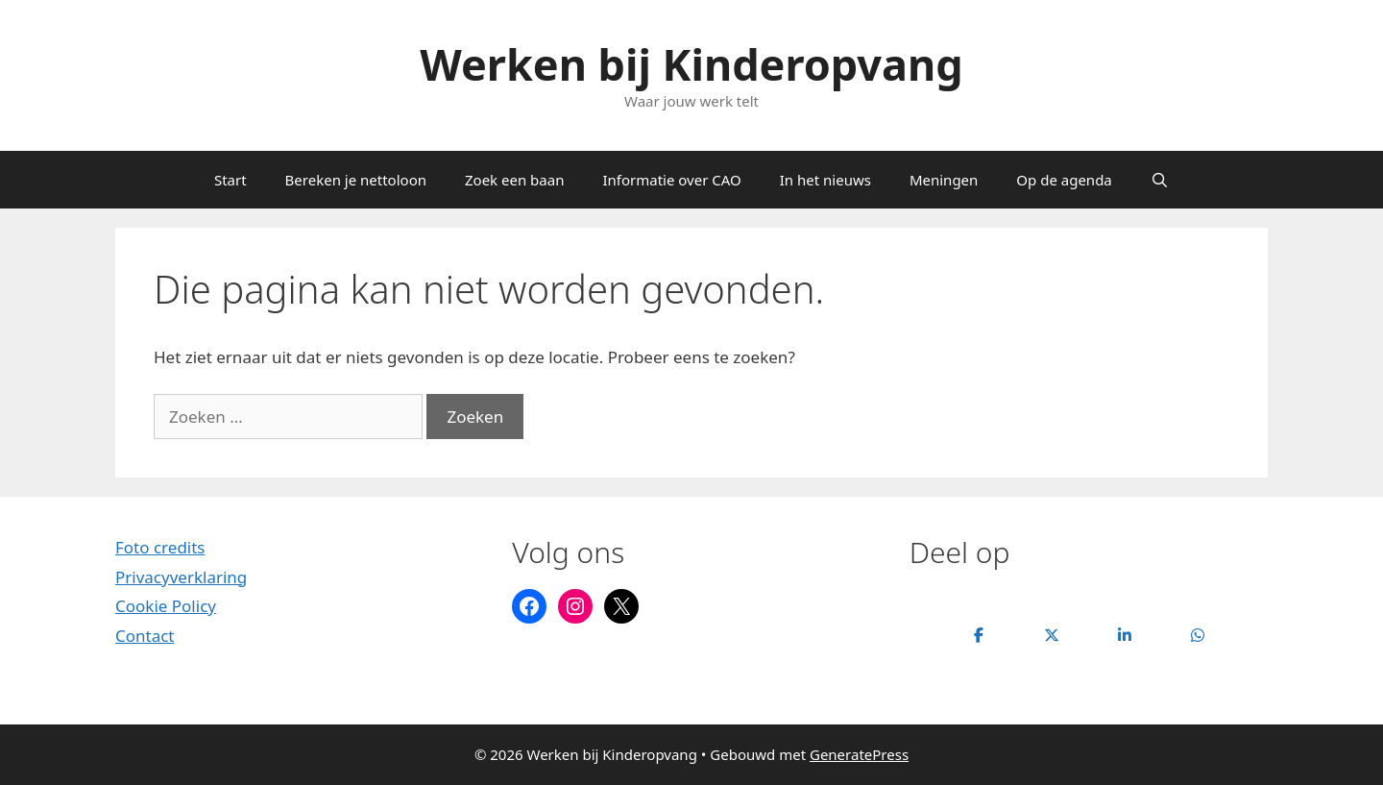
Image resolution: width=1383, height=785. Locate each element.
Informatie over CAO (671, 179)
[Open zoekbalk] (1159, 180)
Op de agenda (1063, 179)
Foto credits (160, 547)
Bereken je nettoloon (355, 179)
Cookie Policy (165, 606)
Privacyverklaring (181, 577)
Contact (145, 636)
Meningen (944, 179)
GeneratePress (859, 754)
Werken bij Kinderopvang (691, 64)
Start (230, 179)
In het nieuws (825, 179)
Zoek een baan (514, 179)
